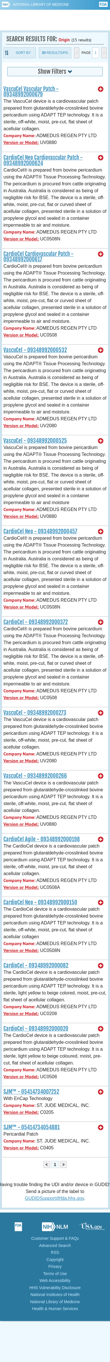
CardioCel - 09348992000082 (35, 965)
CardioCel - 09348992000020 (35, 1028)
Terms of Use (55, 1273)
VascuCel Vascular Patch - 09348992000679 (31, 92)
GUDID (55, 20)
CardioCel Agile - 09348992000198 (41, 839)
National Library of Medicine (41, 5)
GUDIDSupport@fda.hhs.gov (54, 1198)
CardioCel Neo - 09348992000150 (40, 902)
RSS (55, 1252)
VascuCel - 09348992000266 (35, 775)
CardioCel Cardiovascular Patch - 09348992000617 (38, 256)
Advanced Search (55, 1245)
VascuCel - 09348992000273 (34, 712)
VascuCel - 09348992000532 (35, 350)
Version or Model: (21, 142)
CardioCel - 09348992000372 (35, 622)
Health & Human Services (55, 1308)
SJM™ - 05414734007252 (31, 1091)
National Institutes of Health (55, 1294)
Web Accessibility (55, 1280)
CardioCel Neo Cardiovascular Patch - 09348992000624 (43, 160)
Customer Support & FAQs (55, 1238)
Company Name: (19, 136)
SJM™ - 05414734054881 (31, 1127)
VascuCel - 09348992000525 (35, 440)
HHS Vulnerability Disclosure (54, 1287)
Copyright (55, 1259)
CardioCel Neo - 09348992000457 (40, 531)
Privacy (55, 1266)
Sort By (23, 53)
